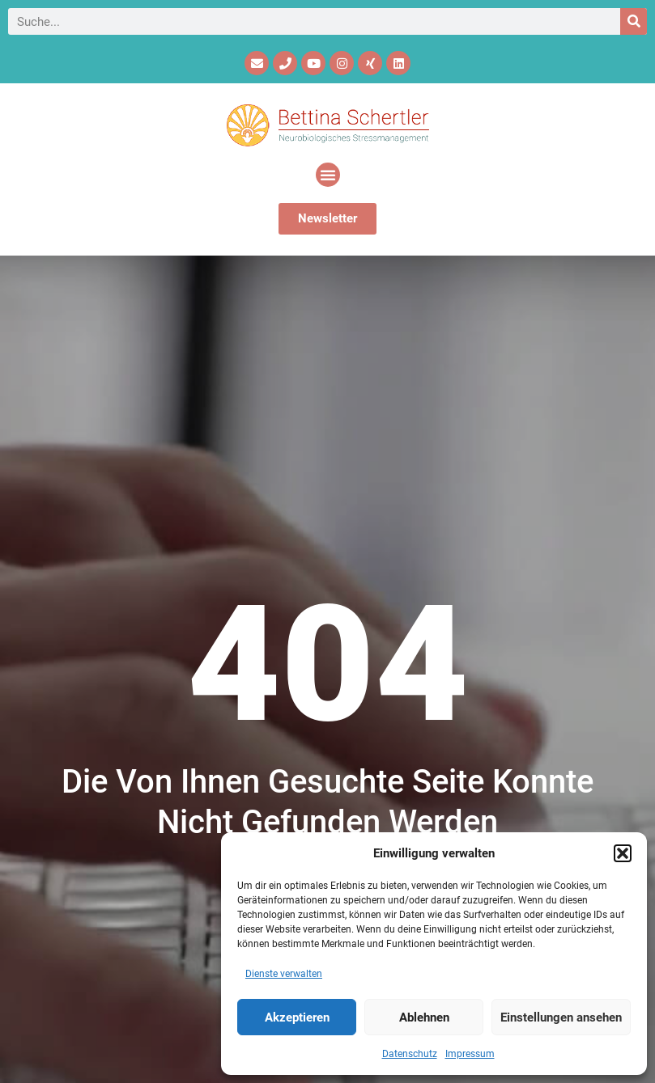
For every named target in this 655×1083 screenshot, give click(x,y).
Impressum (470, 1054)
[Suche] (633, 21)
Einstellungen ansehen (561, 1017)
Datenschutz (409, 1054)
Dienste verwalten (283, 973)
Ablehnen (424, 1017)
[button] (623, 853)
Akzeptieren (297, 1017)
